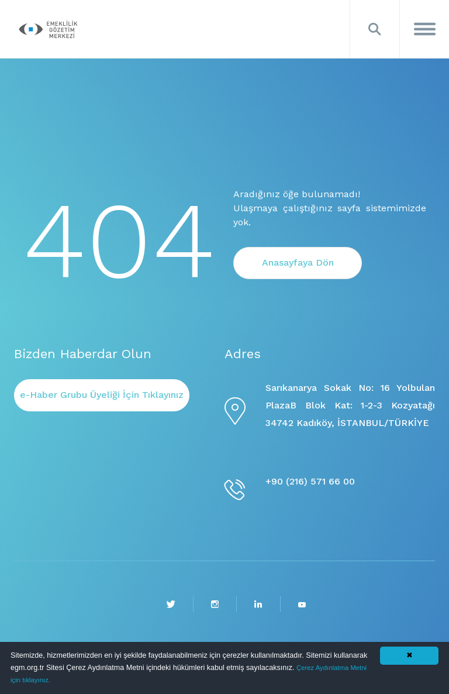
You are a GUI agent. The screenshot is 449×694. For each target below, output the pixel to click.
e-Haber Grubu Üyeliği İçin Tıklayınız (102, 394)
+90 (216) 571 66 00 (310, 481)
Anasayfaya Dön (298, 262)
